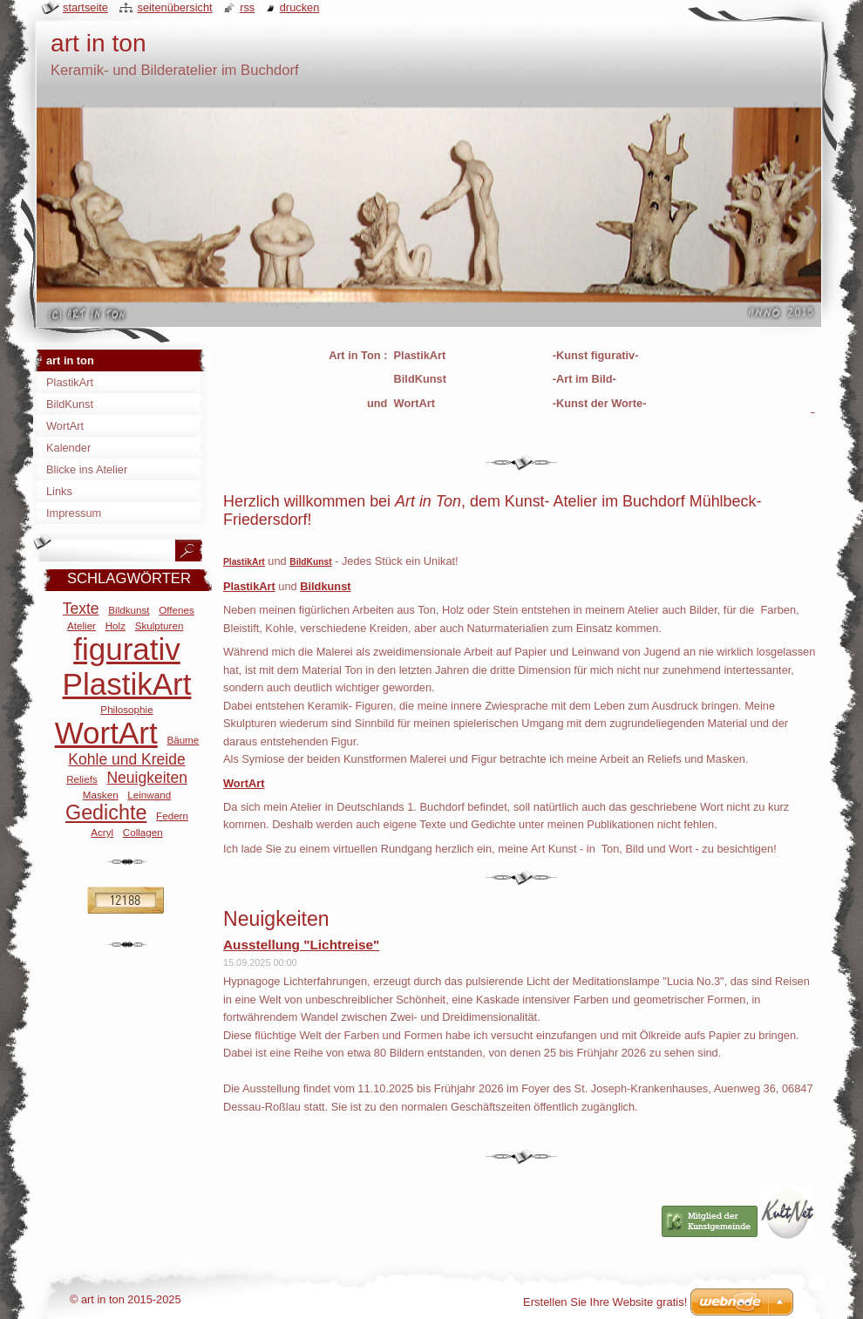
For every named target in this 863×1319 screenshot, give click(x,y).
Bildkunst (128, 609)
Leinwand (149, 794)
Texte (81, 608)
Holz (115, 625)
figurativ (126, 649)
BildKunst (310, 562)
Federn (172, 815)
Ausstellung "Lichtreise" (301, 944)
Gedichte (105, 812)
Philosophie (126, 709)
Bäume (182, 739)
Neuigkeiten (146, 777)
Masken (101, 794)
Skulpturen (159, 625)
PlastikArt (244, 562)
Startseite (85, 7)
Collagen (143, 832)
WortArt (106, 733)
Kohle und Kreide (126, 759)
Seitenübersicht (174, 7)
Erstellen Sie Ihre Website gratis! (605, 1302)
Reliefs (82, 779)
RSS (247, 7)
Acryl (102, 832)
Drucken (300, 7)
